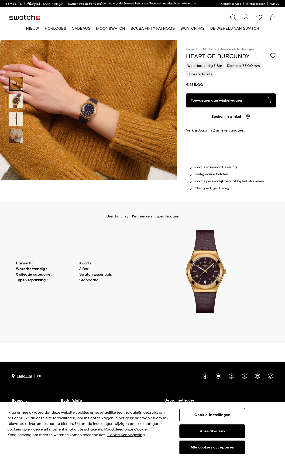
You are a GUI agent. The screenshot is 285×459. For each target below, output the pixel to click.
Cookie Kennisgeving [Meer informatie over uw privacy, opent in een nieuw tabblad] (126, 435)
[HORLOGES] (55, 28)
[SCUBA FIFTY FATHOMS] (152, 28)
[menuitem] (32, 29)
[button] (259, 17)
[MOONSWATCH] (110, 28)
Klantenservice (231, 4)
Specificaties (167, 216)
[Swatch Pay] (192, 28)
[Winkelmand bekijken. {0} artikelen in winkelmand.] (273, 17)
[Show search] (233, 17)
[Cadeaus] (81, 28)
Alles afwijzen (212, 431)
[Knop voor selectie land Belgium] (22, 376)
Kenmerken (142, 216)
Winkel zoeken (255, 4)
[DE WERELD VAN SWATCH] (234, 28)
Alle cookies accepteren (212, 447)
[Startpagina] (24, 17)
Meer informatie (185, 3)
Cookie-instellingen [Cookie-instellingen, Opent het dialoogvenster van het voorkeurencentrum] (212, 415)
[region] (231, 121)
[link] (34, 4)
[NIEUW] (32, 28)
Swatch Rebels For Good (85, 4)
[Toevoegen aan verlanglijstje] (273, 56)
